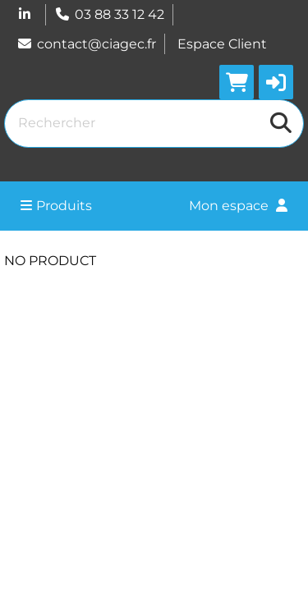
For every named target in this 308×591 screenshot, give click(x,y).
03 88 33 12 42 (109, 14)
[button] (276, 82)
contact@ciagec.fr (86, 44)
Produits (56, 205)
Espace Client (222, 44)
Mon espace (238, 205)
